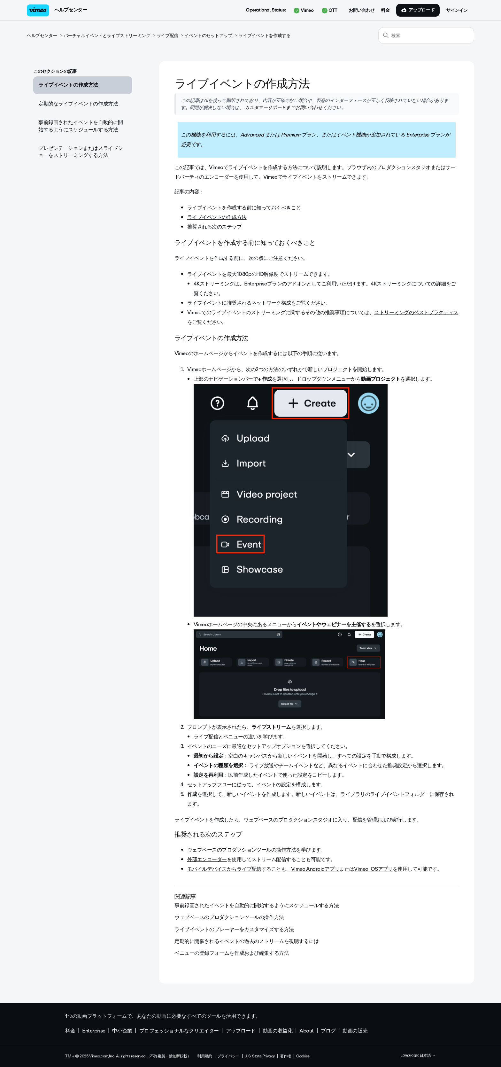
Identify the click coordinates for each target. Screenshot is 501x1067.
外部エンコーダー (207, 859)
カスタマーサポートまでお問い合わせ (282, 107)
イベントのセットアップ (208, 35)
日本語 (428, 1056)
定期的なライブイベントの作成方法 (78, 103)
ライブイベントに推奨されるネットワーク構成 (239, 303)
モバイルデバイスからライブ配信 (224, 869)
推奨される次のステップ (214, 226)
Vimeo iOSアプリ (373, 869)
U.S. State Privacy (259, 1056)
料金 (385, 10)
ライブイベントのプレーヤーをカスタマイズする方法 (234, 929)
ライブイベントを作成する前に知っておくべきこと (244, 207)
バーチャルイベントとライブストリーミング (107, 35)
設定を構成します (301, 784)
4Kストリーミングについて (401, 283)
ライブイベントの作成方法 (68, 85)
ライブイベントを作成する (264, 35)
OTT (329, 10)
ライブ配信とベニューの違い (226, 736)
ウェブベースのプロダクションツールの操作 (236, 849)
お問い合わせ (361, 10)
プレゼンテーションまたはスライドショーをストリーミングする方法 (80, 152)
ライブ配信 (167, 35)
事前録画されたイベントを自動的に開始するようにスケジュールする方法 (80, 126)
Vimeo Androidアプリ (315, 869)
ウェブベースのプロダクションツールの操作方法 (229, 917)
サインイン (457, 10)
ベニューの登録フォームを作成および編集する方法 (231, 953)
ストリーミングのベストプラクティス (416, 312)
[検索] (426, 35)
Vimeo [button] (303, 10)
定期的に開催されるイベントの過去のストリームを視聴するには (246, 941)
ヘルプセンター (70, 9)
